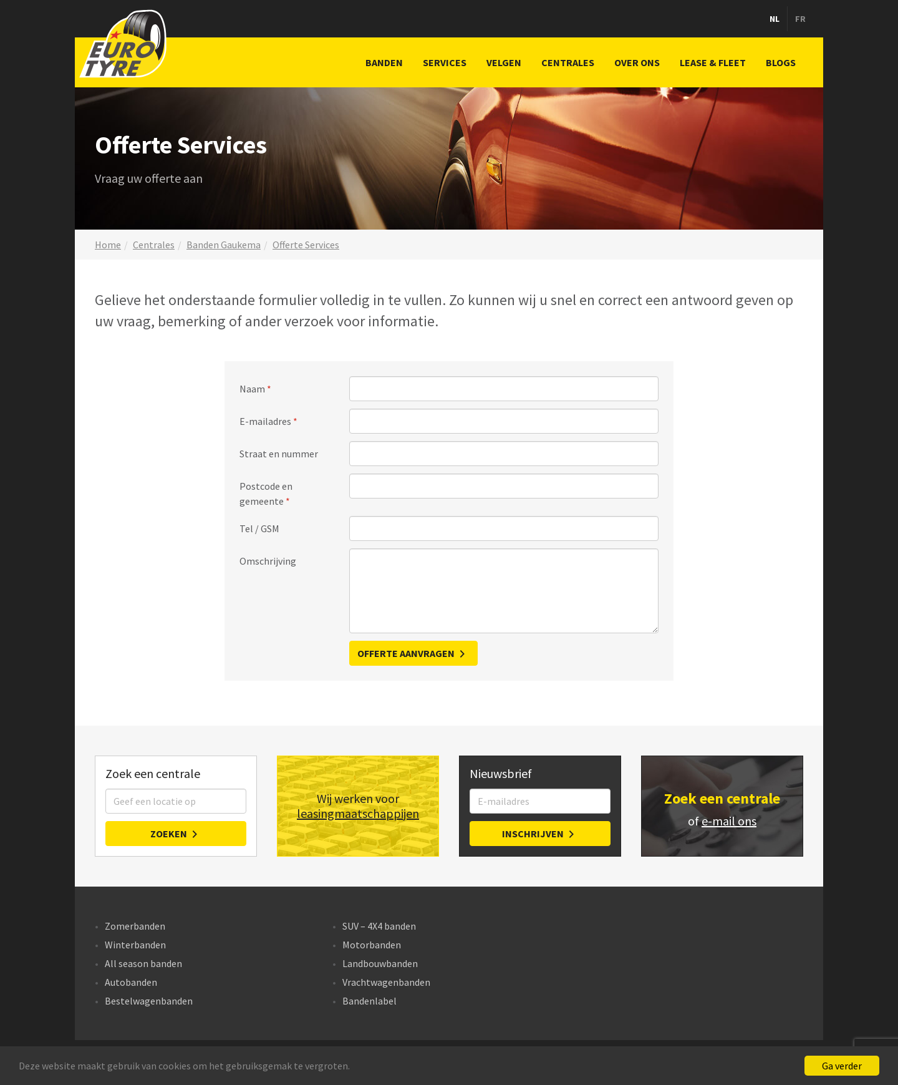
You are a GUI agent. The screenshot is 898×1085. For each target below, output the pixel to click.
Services (444, 62)
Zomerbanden (135, 926)
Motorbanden (371, 944)
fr (800, 18)
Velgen (503, 62)
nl (775, 18)
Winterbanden (135, 944)
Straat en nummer (278, 453)
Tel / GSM (259, 528)
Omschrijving (267, 561)
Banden (384, 62)
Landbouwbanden (380, 963)
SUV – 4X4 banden (379, 926)
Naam (252, 388)
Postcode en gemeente (265, 493)
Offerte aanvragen (406, 653)
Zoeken (168, 833)
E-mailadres (265, 421)
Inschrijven (533, 833)
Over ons (637, 62)
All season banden (143, 963)
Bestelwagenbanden (149, 1001)
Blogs (781, 62)
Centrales (567, 62)
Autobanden (131, 982)
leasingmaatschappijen (358, 813)
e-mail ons (729, 821)
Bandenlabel (369, 1001)
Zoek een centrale (722, 798)
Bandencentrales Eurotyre (125, 43)
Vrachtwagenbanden (386, 982)
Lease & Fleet (713, 62)
